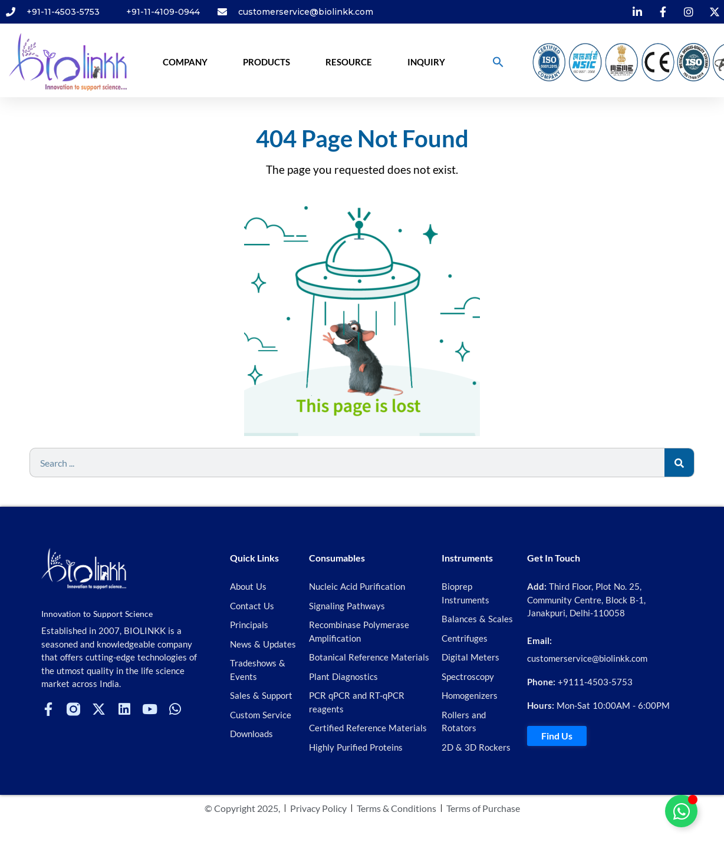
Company (185, 62)
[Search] (679, 462)
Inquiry (426, 62)
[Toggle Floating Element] (681, 811)
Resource (348, 62)
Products (266, 62)
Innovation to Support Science (97, 614)
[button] (498, 61)
